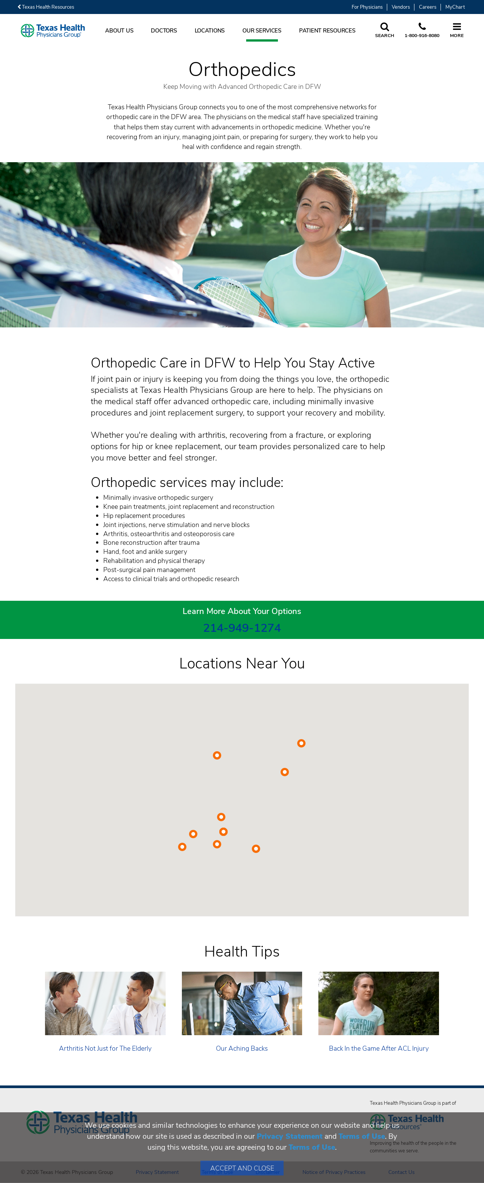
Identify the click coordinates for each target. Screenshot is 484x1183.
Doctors (164, 30)
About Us (119, 30)
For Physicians (367, 7)
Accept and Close (242, 1168)
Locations (210, 30)
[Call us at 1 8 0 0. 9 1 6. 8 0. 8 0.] (422, 30)
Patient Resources (327, 30)
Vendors (401, 7)
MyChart (455, 7)
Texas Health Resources (45, 7)
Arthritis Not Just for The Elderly (105, 1048)
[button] (301, 743)
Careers (427, 7)
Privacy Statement (290, 1136)
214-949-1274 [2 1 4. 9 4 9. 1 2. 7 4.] (242, 628)
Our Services (261, 30)
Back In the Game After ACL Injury (379, 1048)
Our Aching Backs (242, 1048)
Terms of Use (361, 1136)
